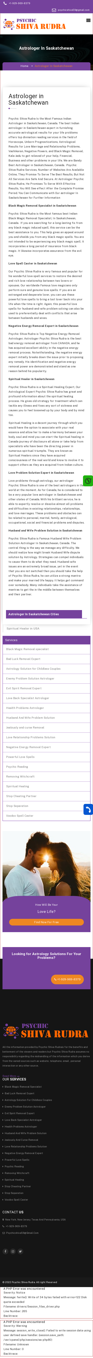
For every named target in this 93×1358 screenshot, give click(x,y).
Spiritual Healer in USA (23, 628)
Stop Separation (17, 806)
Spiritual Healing (17, 786)
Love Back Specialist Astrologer (27, 698)
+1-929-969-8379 (19, 3)
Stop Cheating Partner (21, 796)
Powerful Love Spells (20, 757)
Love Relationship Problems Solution (30, 737)
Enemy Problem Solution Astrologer (30, 678)
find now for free (46, 922)
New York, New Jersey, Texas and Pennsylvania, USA (34, 1219)
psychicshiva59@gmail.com (74, 10)
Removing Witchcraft (20, 776)
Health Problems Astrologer (25, 708)
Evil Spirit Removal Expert (24, 688)
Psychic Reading (17, 766)
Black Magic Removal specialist (27, 649)
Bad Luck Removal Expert (23, 659)
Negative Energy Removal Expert (28, 747)
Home (24, 66)
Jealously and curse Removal (25, 727)
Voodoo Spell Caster (20, 815)
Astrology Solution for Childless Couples (33, 668)
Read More (11, 1076)
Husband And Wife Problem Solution (30, 717)
